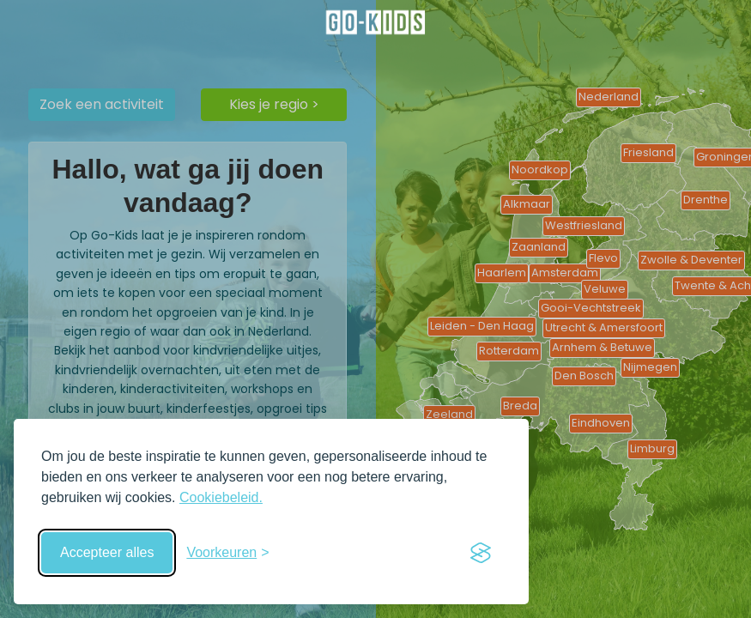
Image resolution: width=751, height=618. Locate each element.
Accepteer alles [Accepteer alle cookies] (107, 552)
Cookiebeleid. (221, 497)
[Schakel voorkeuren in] (227, 553)
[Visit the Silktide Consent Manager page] (480, 552)
